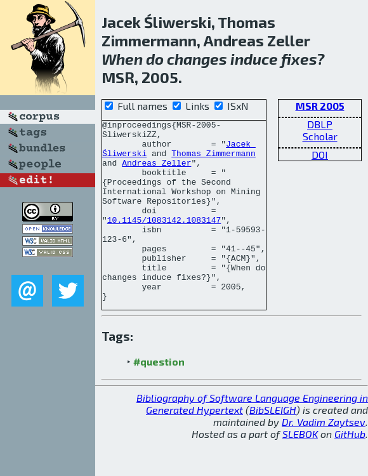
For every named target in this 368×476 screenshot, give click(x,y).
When (122, 59)
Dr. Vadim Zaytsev (323, 458)
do (155, 59)
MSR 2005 (320, 106)
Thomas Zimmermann (213, 160)
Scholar (320, 136)
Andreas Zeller (156, 172)
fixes (299, 59)
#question (159, 398)
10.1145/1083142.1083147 (164, 240)
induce (254, 59)
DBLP (319, 124)
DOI (320, 155)
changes (197, 59)
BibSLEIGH (272, 446)
